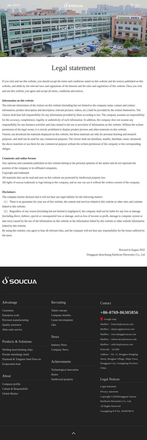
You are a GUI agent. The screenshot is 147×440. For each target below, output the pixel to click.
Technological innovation (64, 369)
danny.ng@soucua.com (122, 329)
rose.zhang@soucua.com (123, 334)
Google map (110, 319)
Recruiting (58, 302)
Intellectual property (62, 379)
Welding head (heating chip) (17, 349)
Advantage (9, 302)
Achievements (61, 362)
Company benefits (61, 315)
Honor (54, 374)
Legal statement (108, 386)
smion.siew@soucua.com (124, 339)
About (6, 376)
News (55, 337)
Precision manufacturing (15, 320)
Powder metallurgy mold (15, 354)
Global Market (10, 393)
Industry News (59, 344)
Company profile (11, 384)
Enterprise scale (10, 315)
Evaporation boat (11, 364)
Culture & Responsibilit (15, 388)
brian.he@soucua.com (122, 324)
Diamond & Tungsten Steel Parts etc (21, 359)
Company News (60, 349)
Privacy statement (109, 391)
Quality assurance (11, 324)
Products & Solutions (17, 341)
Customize (8, 310)
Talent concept (59, 310)
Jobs (53, 324)
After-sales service (12, 329)
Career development (62, 320)
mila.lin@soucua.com (122, 344)
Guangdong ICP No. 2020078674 (117, 411)
